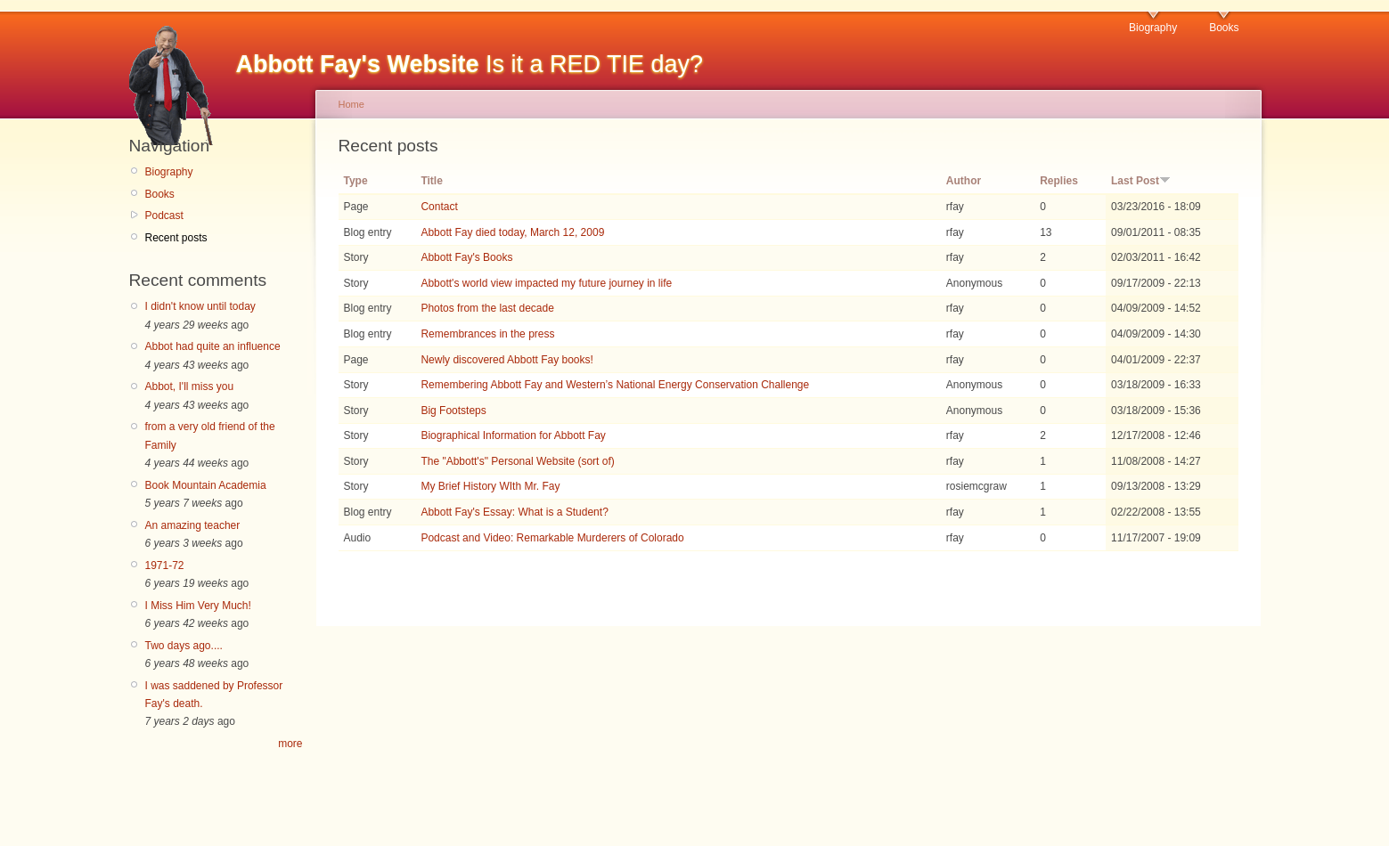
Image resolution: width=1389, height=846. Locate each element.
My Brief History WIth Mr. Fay (490, 486)
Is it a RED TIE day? (470, 64)
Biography (1153, 27)
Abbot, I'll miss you (189, 386)
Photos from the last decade (487, 308)
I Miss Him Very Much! (198, 605)
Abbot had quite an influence (213, 346)
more (290, 743)
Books (1223, 27)
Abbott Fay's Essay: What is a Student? (514, 512)
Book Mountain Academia (205, 485)
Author (963, 181)
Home (351, 104)
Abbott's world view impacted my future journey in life (546, 283)
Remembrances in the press (487, 334)
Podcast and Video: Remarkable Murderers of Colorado (552, 538)
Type (356, 181)
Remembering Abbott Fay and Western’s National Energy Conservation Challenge (615, 384)
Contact (439, 206)
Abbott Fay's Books (466, 257)
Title (431, 181)
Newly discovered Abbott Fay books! (506, 360)
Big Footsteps (453, 410)
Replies (1059, 181)
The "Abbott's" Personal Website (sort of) (517, 461)
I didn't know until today (200, 306)
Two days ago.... (184, 645)
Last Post (1141, 181)
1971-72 (164, 565)
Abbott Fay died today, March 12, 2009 (512, 232)
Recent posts (176, 238)
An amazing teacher (193, 525)
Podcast (164, 215)
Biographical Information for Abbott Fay (513, 435)
